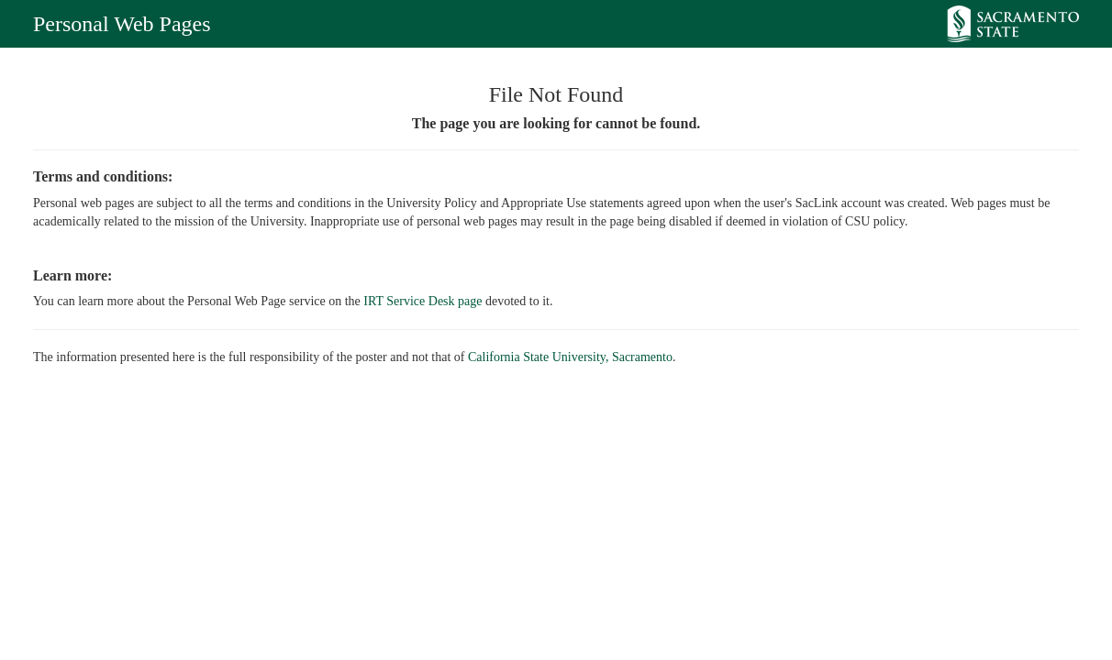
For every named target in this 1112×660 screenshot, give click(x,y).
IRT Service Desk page (422, 301)
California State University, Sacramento (570, 357)
